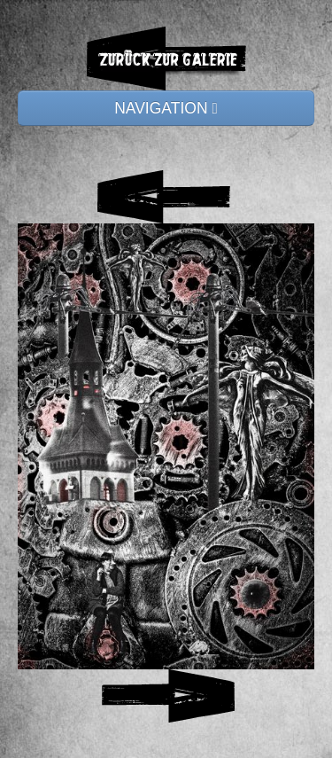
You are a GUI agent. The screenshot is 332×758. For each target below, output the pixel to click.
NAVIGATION (166, 108)
